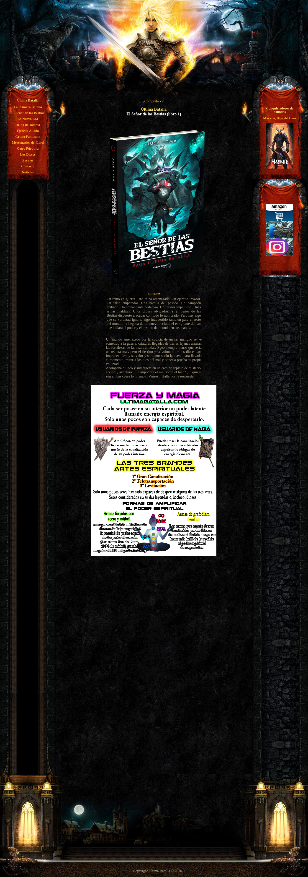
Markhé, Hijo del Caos (279, 118)
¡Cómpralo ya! (153, 101)
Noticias (28, 172)
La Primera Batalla (28, 107)
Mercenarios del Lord (28, 142)
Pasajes (27, 160)
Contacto (27, 166)
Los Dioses (28, 154)
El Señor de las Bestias (27, 113)
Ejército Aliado (28, 131)
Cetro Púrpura (27, 148)
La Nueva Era (28, 119)
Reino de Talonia (27, 125)
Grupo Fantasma (27, 136)
